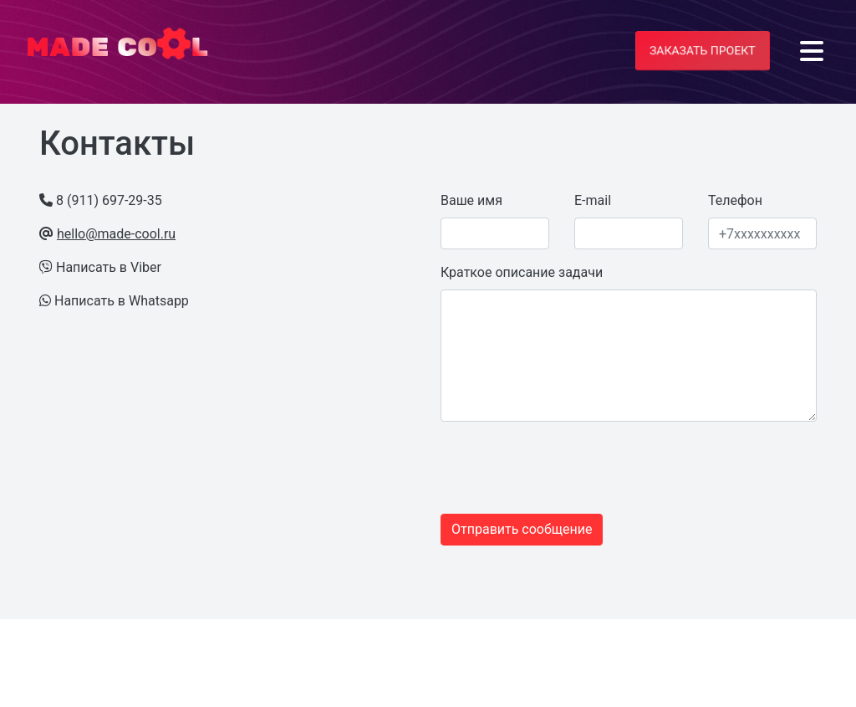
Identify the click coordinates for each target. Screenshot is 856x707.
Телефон (735, 200)
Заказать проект (703, 50)
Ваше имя (471, 200)
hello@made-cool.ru (116, 234)
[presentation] (542, 468)
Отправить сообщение (521, 529)
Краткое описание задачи (522, 272)
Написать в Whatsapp (121, 301)
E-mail (592, 200)
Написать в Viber (108, 267)
